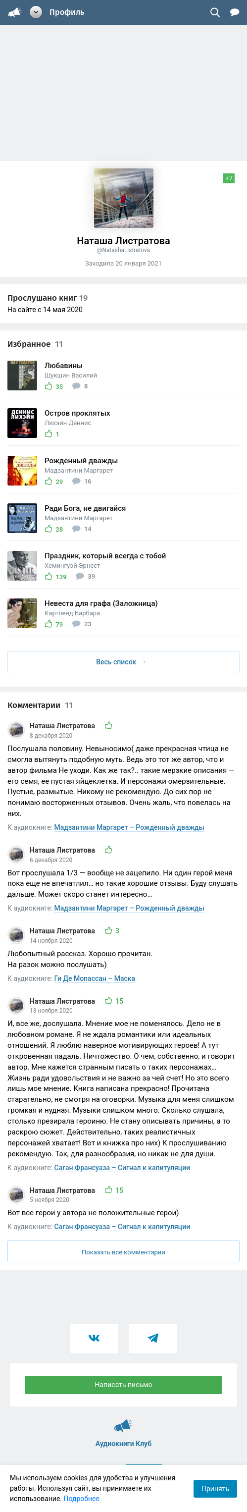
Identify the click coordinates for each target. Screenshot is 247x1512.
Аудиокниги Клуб (123, 1421)
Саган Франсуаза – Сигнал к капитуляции (122, 1168)
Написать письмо (123, 1385)
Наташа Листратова (63, 726)
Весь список (121, 662)
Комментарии (40, 705)
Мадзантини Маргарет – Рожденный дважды (129, 827)
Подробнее (81, 1499)
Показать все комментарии (123, 1252)
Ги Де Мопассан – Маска (95, 978)
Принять (215, 1489)
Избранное (35, 344)
